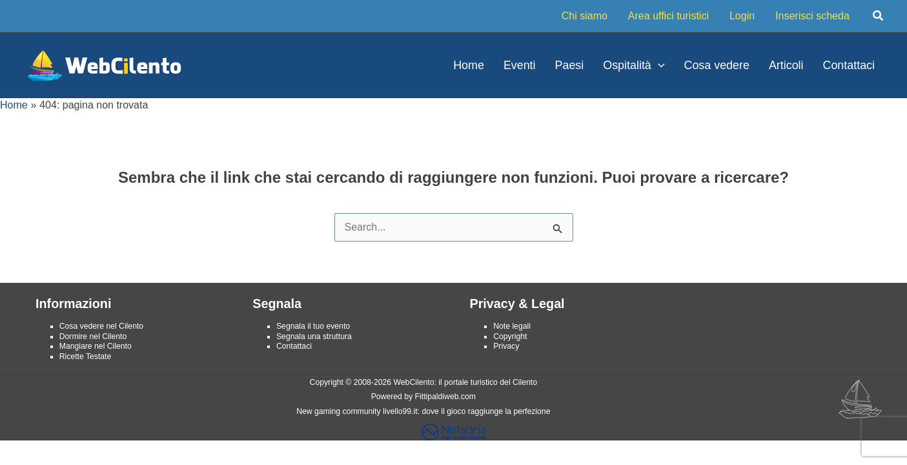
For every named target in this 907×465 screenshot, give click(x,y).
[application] (658, 65)
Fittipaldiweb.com (445, 396)
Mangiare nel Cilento (95, 346)
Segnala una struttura (314, 336)
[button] (878, 16)
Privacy (506, 346)
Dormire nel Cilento (93, 336)
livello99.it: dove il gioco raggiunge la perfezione (466, 411)
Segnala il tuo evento (313, 326)
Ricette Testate (85, 356)
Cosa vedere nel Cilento (101, 326)
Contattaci (294, 346)
